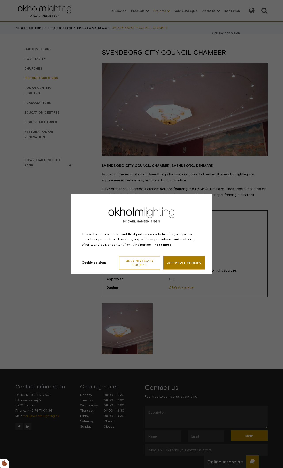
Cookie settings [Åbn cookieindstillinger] (94, 262)
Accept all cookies (184, 263)
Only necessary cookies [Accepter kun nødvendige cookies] (139, 263)
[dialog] (141, 234)
